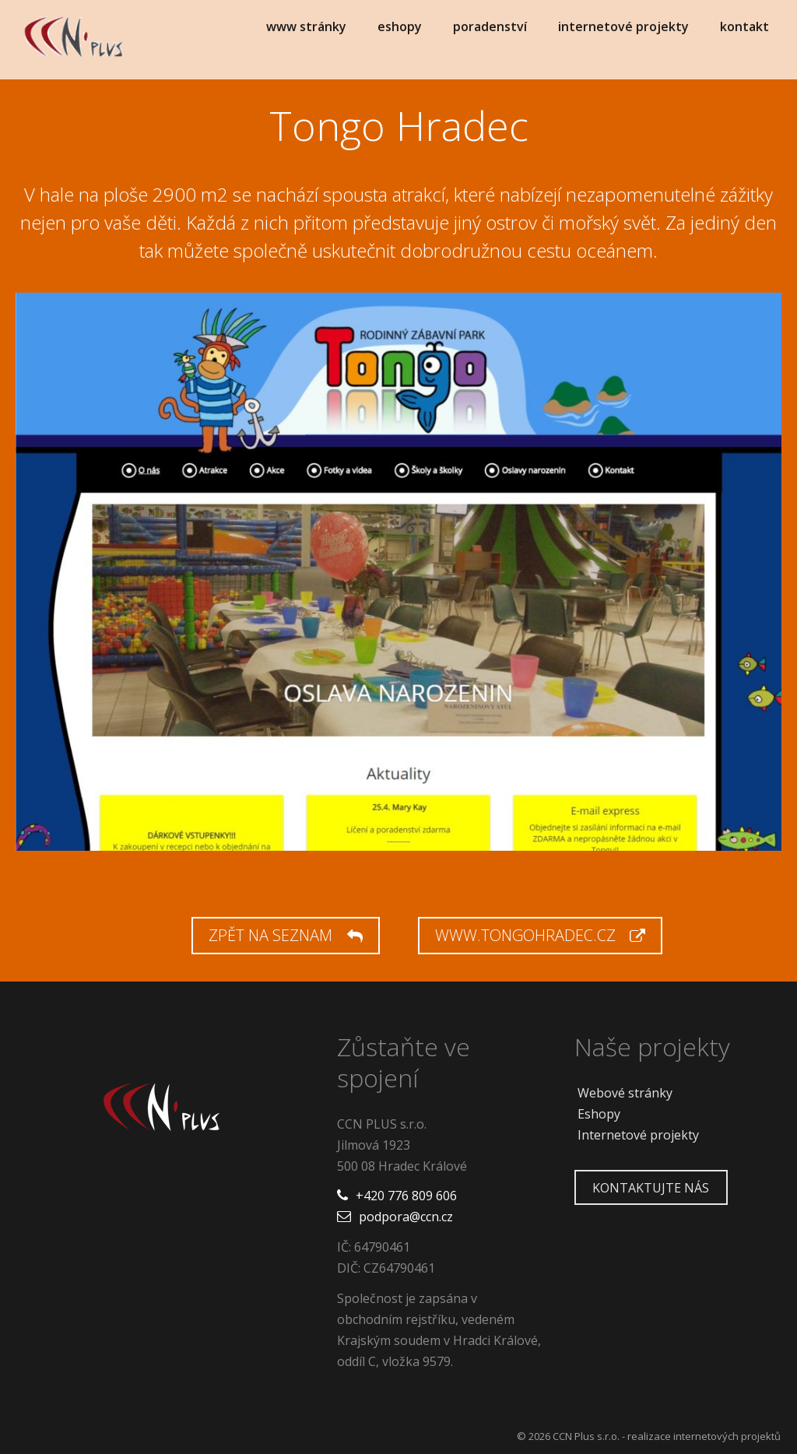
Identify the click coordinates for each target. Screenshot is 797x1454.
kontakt (744, 26)
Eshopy (599, 1113)
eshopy (399, 26)
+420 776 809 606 (406, 1195)
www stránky (306, 26)
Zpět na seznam (285, 935)
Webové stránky (625, 1092)
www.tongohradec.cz (540, 935)
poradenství (490, 26)
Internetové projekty (638, 1134)
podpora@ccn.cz (406, 1216)
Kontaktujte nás (650, 1187)
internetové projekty (623, 26)
